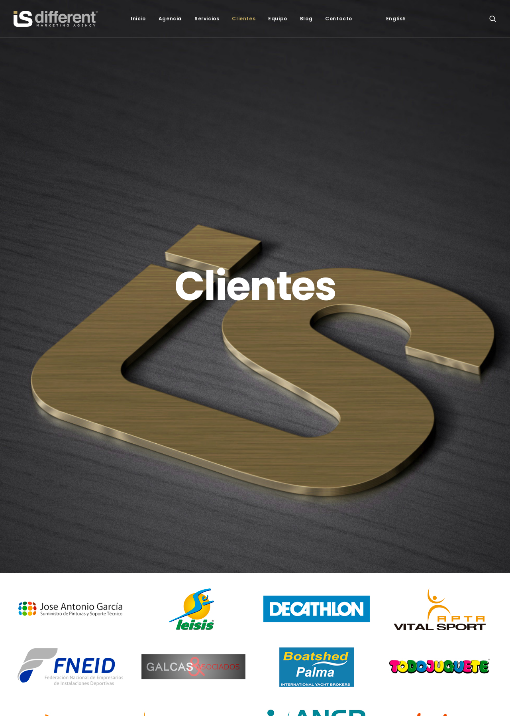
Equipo (277, 18)
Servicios (206, 18)
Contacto (338, 18)
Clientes (243, 18)
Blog (306, 18)
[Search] (492, 18)
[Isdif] (56, 19)
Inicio (138, 18)
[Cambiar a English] (396, 18)
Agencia (170, 18)
